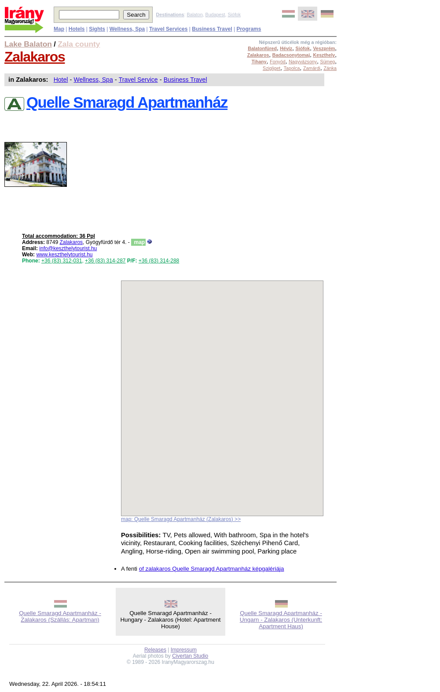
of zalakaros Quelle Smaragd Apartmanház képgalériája (211, 568)
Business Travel (185, 79)
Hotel (61, 79)
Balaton (194, 14)
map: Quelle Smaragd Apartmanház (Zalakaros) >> (181, 519)
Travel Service (138, 79)
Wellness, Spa (93, 79)
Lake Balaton (28, 44)
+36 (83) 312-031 (61, 261)
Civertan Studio (190, 656)
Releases (155, 650)
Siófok (234, 14)
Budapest (215, 14)
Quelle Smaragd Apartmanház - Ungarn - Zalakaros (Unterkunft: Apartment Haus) (281, 620)
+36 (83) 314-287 (105, 261)
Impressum (184, 650)
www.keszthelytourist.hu (64, 254)
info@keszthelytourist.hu (68, 248)
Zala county (79, 44)
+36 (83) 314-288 (159, 261)
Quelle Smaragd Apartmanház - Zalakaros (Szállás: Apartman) (60, 616)
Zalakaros (34, 57)
